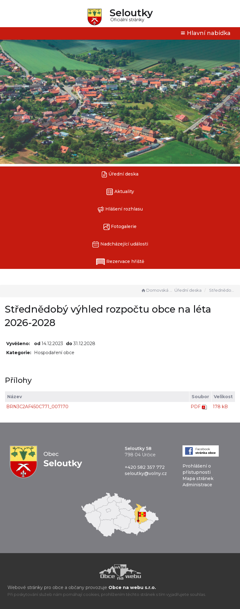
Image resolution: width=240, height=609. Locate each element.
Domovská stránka (157, 290)
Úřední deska (120, 174)
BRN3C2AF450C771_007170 (37, 406)
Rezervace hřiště (120, 261)
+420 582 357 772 (145, 467)
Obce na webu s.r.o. (132, 587)
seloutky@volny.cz (146, 473)
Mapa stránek (197, 478)
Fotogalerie (120, 227)
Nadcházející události (120, 244)
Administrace (197, 485)
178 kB (220, 406)
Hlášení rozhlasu (120, 209)
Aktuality (120, 192)
